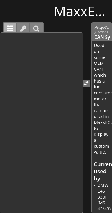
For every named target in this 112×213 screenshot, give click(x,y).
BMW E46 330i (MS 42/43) (104, 197)
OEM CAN (99, 66)
